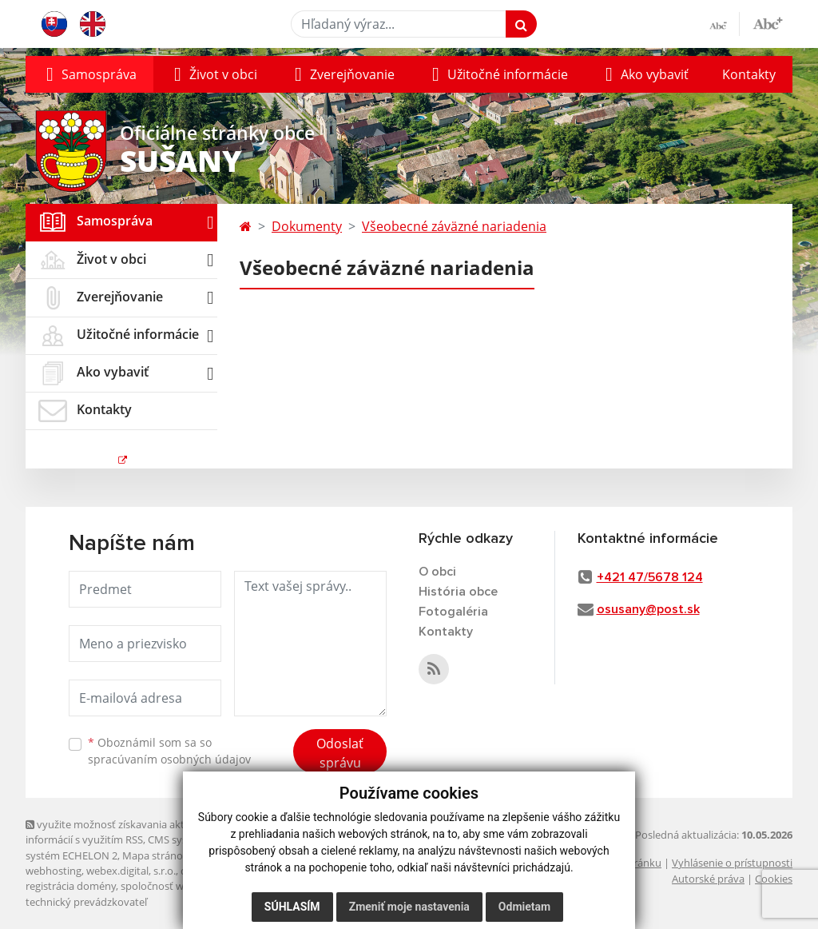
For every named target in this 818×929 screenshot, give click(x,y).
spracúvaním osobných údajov (169, 759)
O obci (437, 571)
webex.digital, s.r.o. (131, 870)
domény (200, 870)
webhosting (53, 870)
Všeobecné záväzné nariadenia (454, 226)
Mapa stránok (155, 855)
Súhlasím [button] (292, 906)
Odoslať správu (339, 753)
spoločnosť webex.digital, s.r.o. (193, 886)
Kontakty (749, 74)
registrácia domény (71, 886)
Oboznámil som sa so (169, 751)
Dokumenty (307, 226)
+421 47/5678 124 (650, 577)
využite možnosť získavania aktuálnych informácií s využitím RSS (124, 832)
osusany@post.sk (648, 609)
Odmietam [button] (524, 906)
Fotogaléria (453, 611)
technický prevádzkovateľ (86, 902)
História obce (458, 591)
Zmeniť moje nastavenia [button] (409, 906)
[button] (89, 74)
